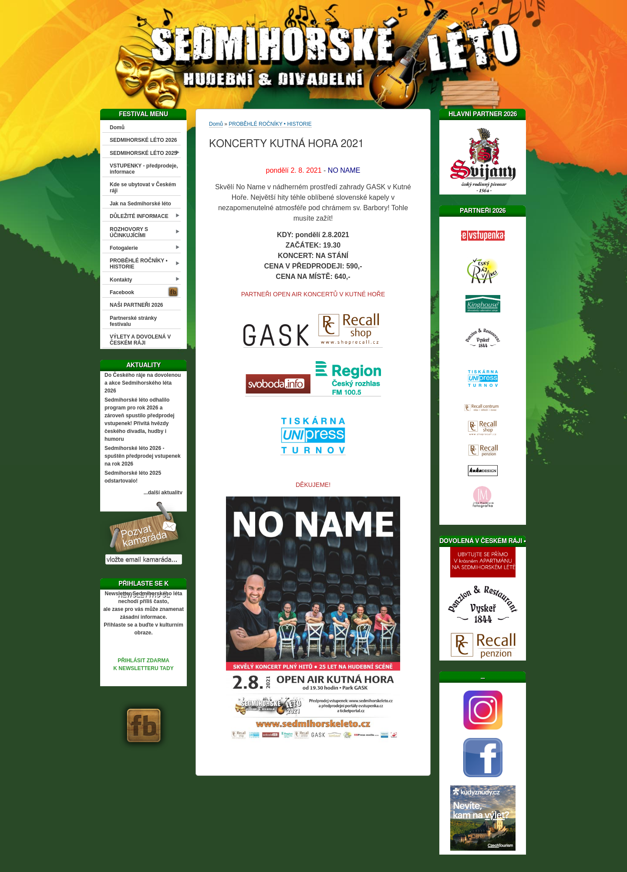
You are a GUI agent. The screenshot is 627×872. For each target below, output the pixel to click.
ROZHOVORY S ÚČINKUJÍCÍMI (129, 232)
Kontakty (121, 280)
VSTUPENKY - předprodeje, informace (144, 169)
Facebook (122, 292)
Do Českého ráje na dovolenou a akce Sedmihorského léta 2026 (142, 383)
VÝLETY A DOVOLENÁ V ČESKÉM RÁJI (140, 340)
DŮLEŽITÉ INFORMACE (139, 216)
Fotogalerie (124, 248)
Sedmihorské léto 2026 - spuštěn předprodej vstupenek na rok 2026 (142, 456)
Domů (117, 127)
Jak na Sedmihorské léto (140, 204)
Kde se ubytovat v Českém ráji (143, 187)
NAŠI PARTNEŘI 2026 (136, 305)
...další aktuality (163, 493)
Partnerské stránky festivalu (133, 321)
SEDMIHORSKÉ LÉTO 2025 (143, 153)
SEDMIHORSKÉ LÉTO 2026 (143, 140)
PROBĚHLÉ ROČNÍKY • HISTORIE (139, 264)
